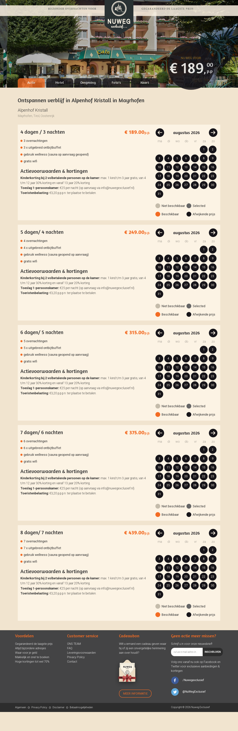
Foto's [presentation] (116, 101)
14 (194, 186)
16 (212, 186)
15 (203, 186)
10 (159, 186)
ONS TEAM (74, 663)
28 (194, 204)
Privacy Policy (76, 676)
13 (186, 186)
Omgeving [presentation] (88, 101)
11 (168, 186)
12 (177, 186)
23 (212, 195)
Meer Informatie (135, 712)
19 (177, 195)
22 (203, 195)
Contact (72, 680)
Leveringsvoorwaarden (81, 671)
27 (186, 204)
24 (159, 204)
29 (203, 204)
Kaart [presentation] (144, 101)
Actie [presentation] (31, 101)
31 (159, 213)
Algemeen (20, 726)
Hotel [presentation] (59, 101)
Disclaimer (58, 726)
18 (168, 195)
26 (177, 204)
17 (159, 195)
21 (194, 195)
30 (212, 204)
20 (186, 195)
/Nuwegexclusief (193, 699)
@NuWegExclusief (194, 710)
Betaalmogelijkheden (81, 726)
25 (168, 204)
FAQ (69, 667)
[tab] (31, 102)
